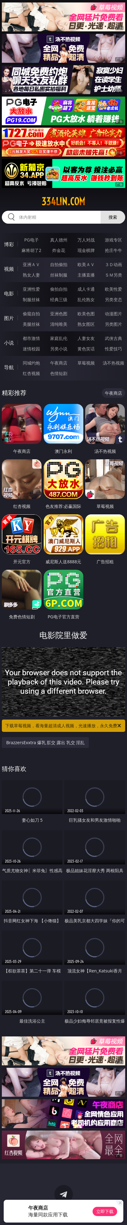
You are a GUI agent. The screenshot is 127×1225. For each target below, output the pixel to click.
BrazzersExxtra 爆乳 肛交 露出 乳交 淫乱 (45, 742)
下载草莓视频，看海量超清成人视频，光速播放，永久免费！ (63, 725)
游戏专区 (113, 240)
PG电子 (31, 240)
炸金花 (58, 250)
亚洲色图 (58, 314)
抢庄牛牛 (113, 250)
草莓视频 (86, 363)
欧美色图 (86, 314)
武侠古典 (113, 338)
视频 (9, 268)
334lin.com (63, 201)
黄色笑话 (86, 349)
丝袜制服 (58, 275)
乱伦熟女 (86, 299)
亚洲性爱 (31, 289)
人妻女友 (86, 338)
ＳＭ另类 (113, 275)
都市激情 (31, 338)
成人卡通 (86, 289)
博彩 (9, 244)
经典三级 (58, 299)
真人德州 (58, 240)
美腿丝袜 (31, 324)
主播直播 (86, 275)
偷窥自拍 (31, 314)
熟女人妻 (31, 275)
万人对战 (86, 240)
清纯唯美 (58, 324)
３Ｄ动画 (113, 264)
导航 (9, 367)
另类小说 (58, 349)
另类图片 (113, 324)
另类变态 (113, 299)
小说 (9, 342)
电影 (9, 293)
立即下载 (104, 1211)
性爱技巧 (113, 349)
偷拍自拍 (58, 289)
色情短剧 (58, 373)
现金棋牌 (86, 250)
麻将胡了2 (31, 250)
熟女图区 (86, 324)
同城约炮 (31, 363)
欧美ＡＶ (86, 264)
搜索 (113, 217)
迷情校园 (31, 349)
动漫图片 (113, 314)
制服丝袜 (31, 299)
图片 (9, 318)
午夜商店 (58, 363)
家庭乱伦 (58, 338)
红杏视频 (31, 373)
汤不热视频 (113, 363)
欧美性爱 (113, 289)
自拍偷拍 (58, 264)
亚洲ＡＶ (31, 264)
